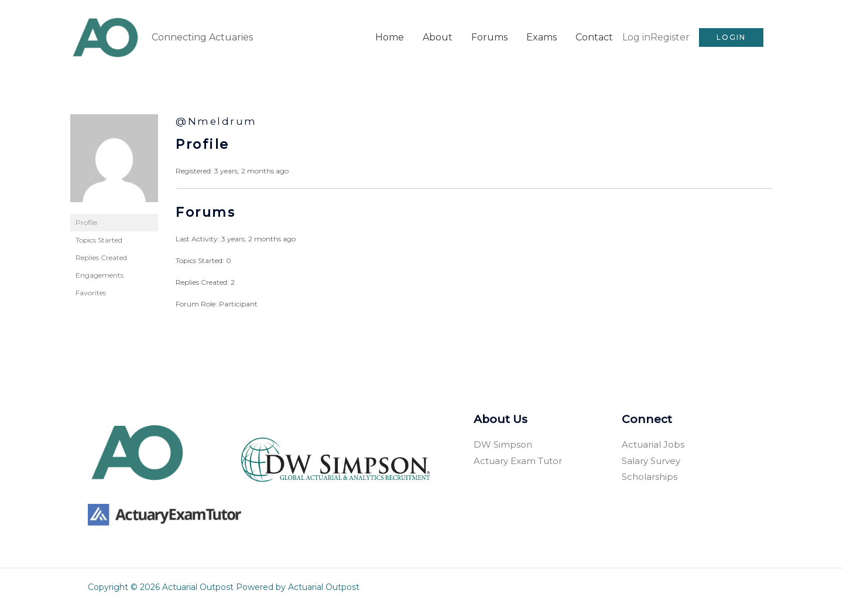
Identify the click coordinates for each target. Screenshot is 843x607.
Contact (594, 37)
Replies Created (101, 257)
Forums (489, 37)
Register (670, 37)
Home (389, 37)
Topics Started (99, 240)
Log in (636, 37)
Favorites (91, 292)
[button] (731, 37)
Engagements (100, 275)
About (438, 37)
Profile (86, 222)
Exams (541, 37)
